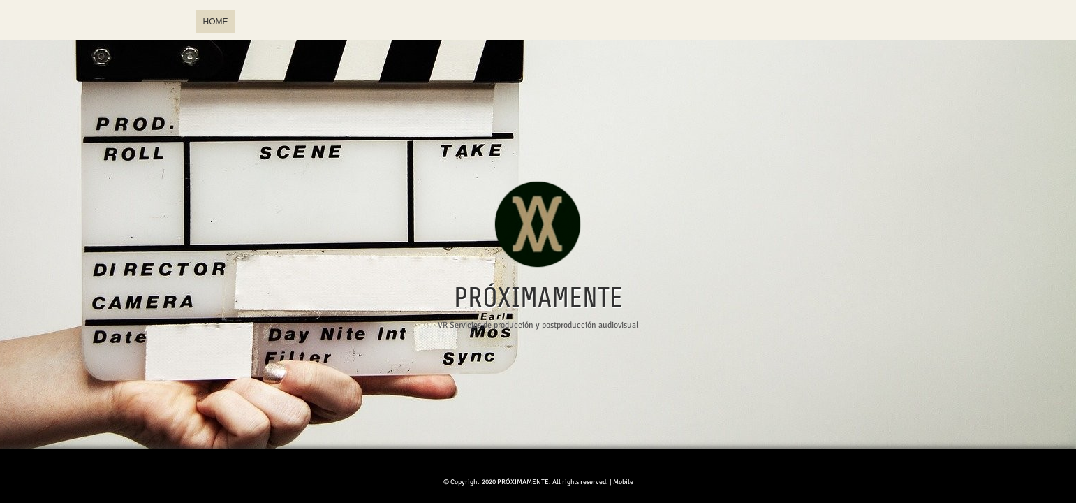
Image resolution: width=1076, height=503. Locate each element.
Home (215, 22)
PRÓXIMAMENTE (538, 298)
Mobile (623, 482)
